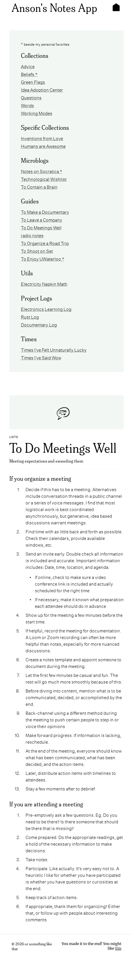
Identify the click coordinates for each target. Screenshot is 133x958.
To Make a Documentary (45, 211)
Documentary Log (39, 324)
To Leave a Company (41, 219)
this (118, 948)
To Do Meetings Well (41, 227)
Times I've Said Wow (41, 357)
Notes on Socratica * (41, 171)
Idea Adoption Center (42, 89)
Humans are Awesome (43, 145)
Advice (28, 66)
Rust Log (30, 316)
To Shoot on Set (37, 250)
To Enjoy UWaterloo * (42, 258)
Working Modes (36, 112)
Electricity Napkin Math (44, 283)
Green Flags (33, 81)
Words (27, 105)
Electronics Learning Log (46, 308)
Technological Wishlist (43, 178)
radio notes (32, 235)
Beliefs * (29, 73)
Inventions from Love (42, 138)
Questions (31, 97)
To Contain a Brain (39, 186)
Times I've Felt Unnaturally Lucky (54, 349)
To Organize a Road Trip (45, 243)
